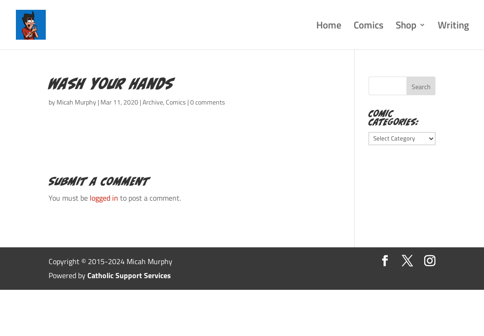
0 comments (207, 102)
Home (329, 26)
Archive (152, 102)
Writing (453, 26)
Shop (406, 26)
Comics (369, 26)
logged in (104, 197)
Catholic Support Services (129, 275)
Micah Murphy (76, 102)
